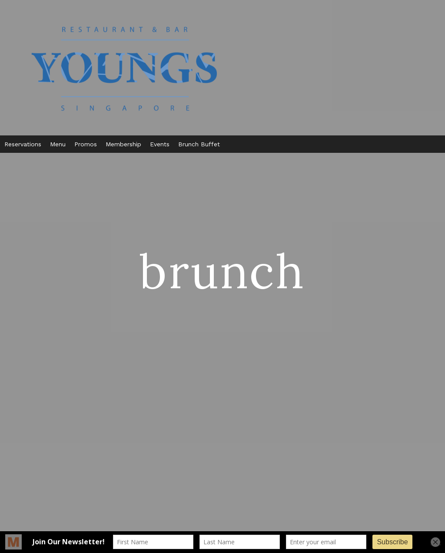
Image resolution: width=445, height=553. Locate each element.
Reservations (22, 144)
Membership (123, 144)
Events (159, 144)
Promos (85, 144)
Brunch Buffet (199, 144)
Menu (58, 144)
